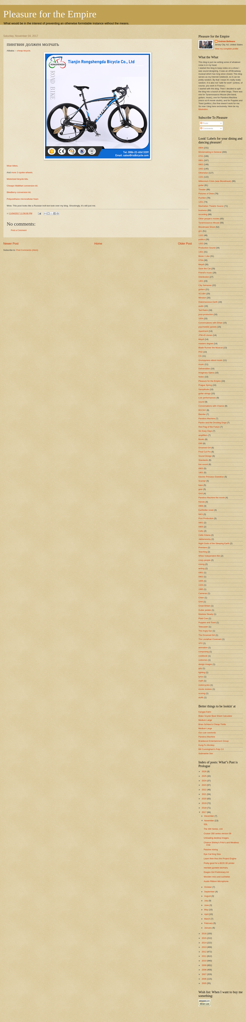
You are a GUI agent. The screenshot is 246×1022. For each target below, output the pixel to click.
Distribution (203, 277)
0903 (200, 468)
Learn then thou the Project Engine (220, 858)
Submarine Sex (205, 753)
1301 (200, 252)
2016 (204, 933)
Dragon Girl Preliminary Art (216, 872)
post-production (205, 314)
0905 (200, 526)
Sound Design (205, 456)
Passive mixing (211, 849)
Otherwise (203, 173)
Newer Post (11, 243)
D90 (200, 443)
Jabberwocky (204, 539)
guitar (201, 185)
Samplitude (203, 389)
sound (201, 402)
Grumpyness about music (210, 360)
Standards (203, 460)
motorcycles (204, 685)
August (207, 896)
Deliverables (204, 368)
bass (200, 485)
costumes (202, 660)
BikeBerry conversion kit (19, 192)
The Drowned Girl (206, 635)
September (209, 891)
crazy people (204, 560)
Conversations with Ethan (210, 323)
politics (201, 239)
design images (205, 664)
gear (200, 489)
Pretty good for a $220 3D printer (219, 863)
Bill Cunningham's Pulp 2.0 (211, 749)
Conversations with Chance (211, 406)
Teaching (202, 552)
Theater (202, 189)
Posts (204, 123)
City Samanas (205, 285)
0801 (200, 160)
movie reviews (205, 689)
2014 (204, 942)
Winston (202, 297)
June (206, 905)
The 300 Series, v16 (213, 829)
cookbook (202, 656)
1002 (200, 168)
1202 (200, 243)
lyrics (200, 676)
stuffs (201, 697)
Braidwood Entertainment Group (213, 741)
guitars (201, 289)
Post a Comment (19, 230)
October (208, 887)
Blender (202, 414)
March (207, 919)
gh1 (200, 231)
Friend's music (205, 272)
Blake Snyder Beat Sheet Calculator (215, 716)
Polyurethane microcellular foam (22, 199)
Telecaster (203, 627)
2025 (204, 776)
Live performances (207, 397)
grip (200, 668)
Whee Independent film (209, 556)
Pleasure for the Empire (49, 14)
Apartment (203, 331)
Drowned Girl (204, 447)
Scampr (202, 481)
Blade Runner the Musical (210, 347)
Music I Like (204, 256)
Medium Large (205, 720)
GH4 (200, 601)
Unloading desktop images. (216, 838)
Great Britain (204, 606)
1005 (200, 581)
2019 (204, 803)
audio (201, 306)
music (201, 364)
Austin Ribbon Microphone (216, 881)
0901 (200, 572)
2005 (204, 983)
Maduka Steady (205, 614)
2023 (204, 785)
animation (203, 647)
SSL (206, 824)
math (200, 681)
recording (202, 214)
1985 (200, 589)
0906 (200, 506)
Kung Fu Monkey (206, 745)
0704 (200, 260)
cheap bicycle (23, 50)
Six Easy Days (205, 431)
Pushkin (202, 198)
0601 (200, 522)
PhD (200, 352)
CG (200, 356)
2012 (204, 951)
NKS (200, 514)
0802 (200, 164)
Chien (201, 597)
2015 (204, 938)
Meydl (201, 264)
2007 (204, 974)
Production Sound (206, 248)
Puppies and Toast (207, 622)
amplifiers (202, 435)
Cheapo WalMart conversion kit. (22, 185)
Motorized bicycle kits (17, 179)
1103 (200, 585)
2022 (204, 789)
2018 (204, 808)
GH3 (200, 493)
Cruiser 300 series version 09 (217, 833)
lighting (201, 672)
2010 (204, 960)
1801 (200, 472)
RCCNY (202, 410)
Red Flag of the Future (209, 427)
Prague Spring (205, 385)
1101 (200, 177)
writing (201, 568)
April (206, 914)
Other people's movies (208, 218)
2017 (204, 812)
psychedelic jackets (207, 327)
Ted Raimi (203, 310)
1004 (200, 318)
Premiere (202, 547)
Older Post (185, 243)
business (202, 210)
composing (203, 651)
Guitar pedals (204, 610)
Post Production (205, 518)
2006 (204, 979)
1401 (200, 281)
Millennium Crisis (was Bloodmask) (214, 181)
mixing (201, 564)
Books (201, 439)
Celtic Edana (204, 535)
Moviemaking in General (209, 152)
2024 (204, 780)
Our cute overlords (207, 732)
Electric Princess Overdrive (211, 477)
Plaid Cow (203, 618)
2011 (204, 956)
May (206, 909)
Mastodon (203, 109)
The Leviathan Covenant (209, 639)
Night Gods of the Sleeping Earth (213, 543)
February (208, 923)
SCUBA (202, 293)
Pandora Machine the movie (211, 497)
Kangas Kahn (204, 712)
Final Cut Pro (204, 452)
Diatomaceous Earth (208, 302)
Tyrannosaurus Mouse (208, 222)
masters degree (205, 343)
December (209, 816)
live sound (203, 464)
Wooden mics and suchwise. (217, 876)
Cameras (202, 593)
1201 (200, 202)
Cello (200, 531)
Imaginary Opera (206, 372)
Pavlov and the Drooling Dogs (212, 422)
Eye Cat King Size (212, 854)
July (206, 900)
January (208, 928)
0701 (200, 156)
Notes (201, 377)
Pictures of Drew (206, 193)
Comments (206, 128)
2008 (204, 969)
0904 (200, 148)
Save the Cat (204, 268)
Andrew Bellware (226, 41)
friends (201, 502)
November (209, 820)
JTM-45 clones (205, 335)
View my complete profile (226, 48)
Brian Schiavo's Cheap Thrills (212, 724)
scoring (201, 693)
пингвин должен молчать (216, 867)
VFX (200, 643)
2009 (204, 965)
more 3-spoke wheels (21, 172)
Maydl (201, 339)
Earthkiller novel (206, 510)
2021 (204, 794)
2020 (204, 798)
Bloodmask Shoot (206, 227)
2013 (204, 947)
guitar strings (204, 393)
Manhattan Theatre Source (211, 206)
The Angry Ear (205, 631)
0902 (200, 576)
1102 (200, 235)
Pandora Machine (206, 418)
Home (98, 243)
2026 (204, 771)
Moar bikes (12, 166)
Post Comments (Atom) (27, 250)
